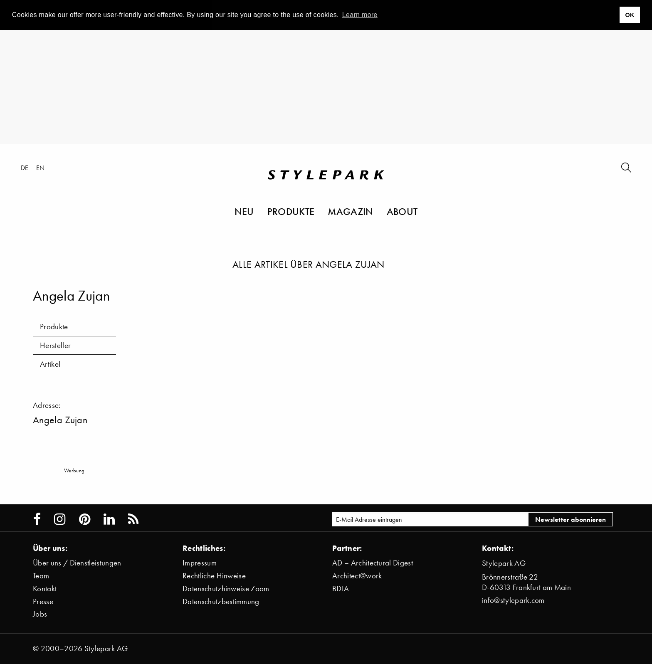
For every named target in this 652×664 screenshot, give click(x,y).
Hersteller (55, 345)
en (40, 167)
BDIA (340, 588)
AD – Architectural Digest (372, 563)
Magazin (350, 211)
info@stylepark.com (513, 600)
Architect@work (357, 575)
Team (41, 575)
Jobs (40, 614)
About (402, 211)
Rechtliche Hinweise (214, 575)
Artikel (50, 364)
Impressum (200, 563)
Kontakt (45, 588)
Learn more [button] (360, 14)
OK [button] (629, 15)
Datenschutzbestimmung (221, 601)
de (25, 167)
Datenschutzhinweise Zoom (226, 588)
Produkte (291, 211)
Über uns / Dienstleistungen (77, 563)
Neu (244, 211)
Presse (43, 601)
